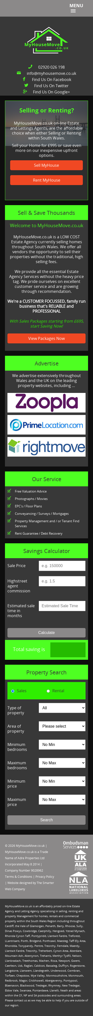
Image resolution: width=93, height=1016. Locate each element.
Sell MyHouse (46, 165)
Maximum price (16, 802)
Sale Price (16, 565)
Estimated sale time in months (21, 610)
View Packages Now (46, 338)
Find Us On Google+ (51, 92)
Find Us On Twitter (51, 85)
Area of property (15, 729)
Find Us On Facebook (51, 79)
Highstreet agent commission (18, 585)
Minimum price (16, 784)
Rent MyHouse (46, 180)
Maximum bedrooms (17, 765)
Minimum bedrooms (17, 747)
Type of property (15, 710)
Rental (55, 690)
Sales (19, 690)
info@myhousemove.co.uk (51, 73)
